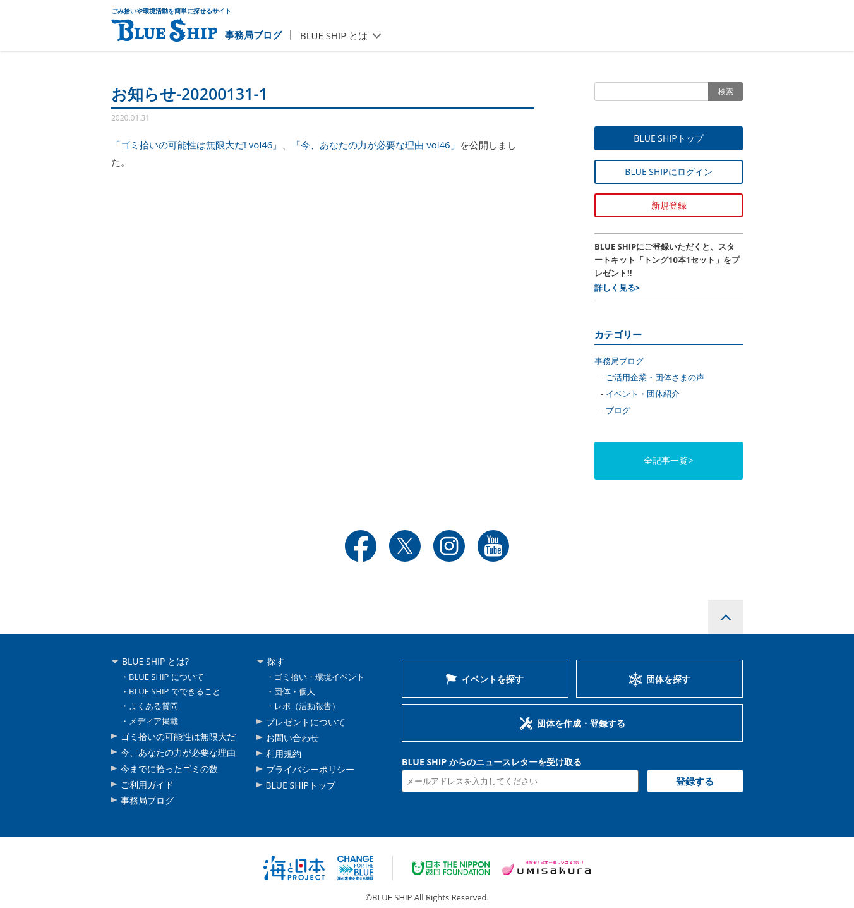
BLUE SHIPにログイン (668, 172)
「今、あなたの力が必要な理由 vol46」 (375, 144)
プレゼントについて (306, 722)
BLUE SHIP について (166, 676)
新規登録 (669, 205)
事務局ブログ (253, 34)
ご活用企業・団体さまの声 (655, 377)
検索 (725, 91)
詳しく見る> (617, 287)
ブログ (618, 410)
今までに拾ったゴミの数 (169, 769)
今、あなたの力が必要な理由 (178, 752)
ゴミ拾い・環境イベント (319, 676)
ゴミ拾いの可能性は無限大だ (178, 736)
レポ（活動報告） (307, 705)
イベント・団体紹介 (643, 393)
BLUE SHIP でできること (174, 691)
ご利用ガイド (147, 784)
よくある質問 (153, 705)
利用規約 (283, 754)
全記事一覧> (668, 460)
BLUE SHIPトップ (668, 138)
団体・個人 (294, 691)
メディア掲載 (153, 721)
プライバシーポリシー (310, 769)
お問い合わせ (292, 738)
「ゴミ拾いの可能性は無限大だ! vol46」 (196, 144)
